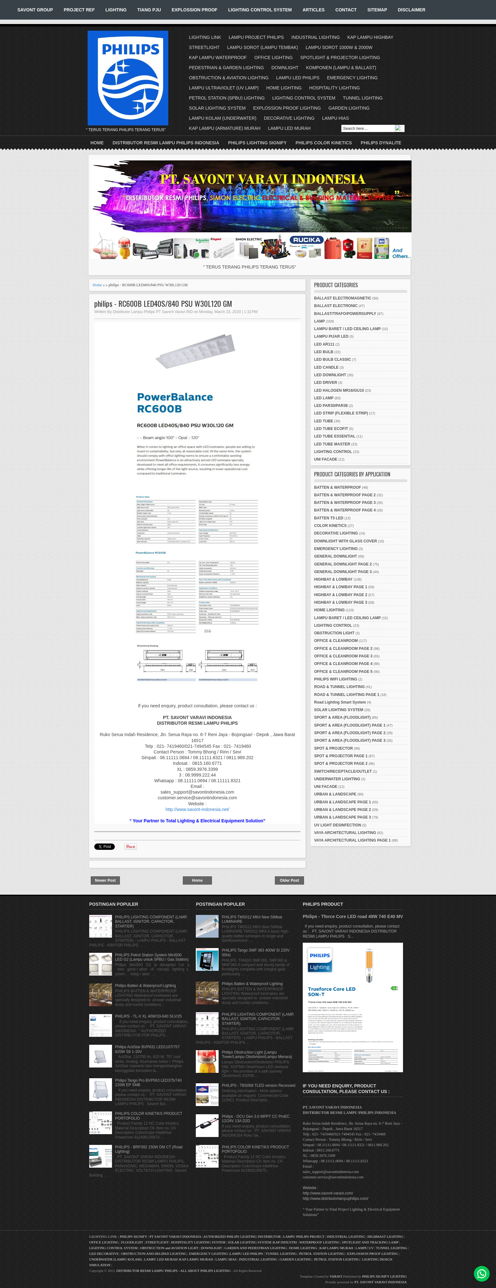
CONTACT (345, 9)
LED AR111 (324, 344)
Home (97, 142)
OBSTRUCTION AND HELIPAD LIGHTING (154, 1253)
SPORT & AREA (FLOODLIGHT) (342, 717)
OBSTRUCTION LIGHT (334, 633)
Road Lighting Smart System (340, 702)
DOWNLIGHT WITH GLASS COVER (345, 541)
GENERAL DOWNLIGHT (335, 556)
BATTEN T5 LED (328, 518)
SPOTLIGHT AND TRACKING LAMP (370, 1242)
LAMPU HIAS (335, 118)
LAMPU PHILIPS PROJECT (304, 1236)
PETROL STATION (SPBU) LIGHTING (227, 97)
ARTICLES (313, 9)
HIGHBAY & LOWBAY (333, 579)
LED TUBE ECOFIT (331, 428)
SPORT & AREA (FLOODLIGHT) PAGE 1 (350, 725)
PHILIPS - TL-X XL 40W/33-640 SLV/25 (148, 1016)
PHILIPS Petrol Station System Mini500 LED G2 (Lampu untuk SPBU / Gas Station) (152, 957)
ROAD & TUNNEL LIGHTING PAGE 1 (346, 694)
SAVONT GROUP (35, 9)
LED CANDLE (326, 367)
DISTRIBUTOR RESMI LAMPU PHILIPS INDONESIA (166, 142)
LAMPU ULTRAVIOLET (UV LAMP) (224, 87)
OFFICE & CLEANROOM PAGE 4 (343, 664)
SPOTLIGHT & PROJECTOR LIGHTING (340, 57)
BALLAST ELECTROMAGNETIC (342, 298)
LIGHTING (116, 9)
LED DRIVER (325, 382)
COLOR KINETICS (330, 525)
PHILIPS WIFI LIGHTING (335, 679)
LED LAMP (323, 398)
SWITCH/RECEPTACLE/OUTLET (343, 771)
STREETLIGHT (204, 47)
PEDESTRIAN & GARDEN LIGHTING (226, 67)
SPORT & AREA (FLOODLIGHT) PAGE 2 (350, 733)
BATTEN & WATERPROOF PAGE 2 (345, 495)
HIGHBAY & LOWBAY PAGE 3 (340, 602)
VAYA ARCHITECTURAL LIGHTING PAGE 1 (352, 840)
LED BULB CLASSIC (332, 359)
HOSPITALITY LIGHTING (334, 87)
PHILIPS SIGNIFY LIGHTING (384, 1276)
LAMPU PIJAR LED (331, 336)
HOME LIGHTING (284, 87)
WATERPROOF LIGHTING (319, 1242)
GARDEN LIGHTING (348, 108)
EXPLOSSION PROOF (195, 9)
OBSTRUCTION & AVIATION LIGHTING (229, 77)
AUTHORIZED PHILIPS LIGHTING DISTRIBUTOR (242, 1236)
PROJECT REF (79, 9)
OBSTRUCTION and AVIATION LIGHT (169, 1248)
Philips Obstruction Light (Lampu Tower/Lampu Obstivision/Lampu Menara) (257, 1054)
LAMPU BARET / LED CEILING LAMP (347, 329)
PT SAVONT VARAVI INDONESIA (176, 1236)
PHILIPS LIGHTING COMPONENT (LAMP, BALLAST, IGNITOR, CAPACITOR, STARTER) (151, 921)
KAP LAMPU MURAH (336, 1248)
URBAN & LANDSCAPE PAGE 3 (342, 817)
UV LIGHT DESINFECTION (337, 825)
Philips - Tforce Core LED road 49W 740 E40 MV (353, 916)
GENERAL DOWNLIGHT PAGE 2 (343, 564)
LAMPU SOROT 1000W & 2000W (339, 47)
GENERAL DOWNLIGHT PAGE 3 (343, 572)
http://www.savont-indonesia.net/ (197, 809)
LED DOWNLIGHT (330, 375)
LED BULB (323, 352)
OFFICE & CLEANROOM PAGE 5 (343, 671)
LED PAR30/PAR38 (331, 405)
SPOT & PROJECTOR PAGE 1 (341, 756)
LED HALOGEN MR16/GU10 (339, 390)
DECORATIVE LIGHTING (289, 118)
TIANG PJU (149, 9)
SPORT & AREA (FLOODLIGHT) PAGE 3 (350, 740)
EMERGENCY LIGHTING (352, 77)
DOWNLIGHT (285, 67)
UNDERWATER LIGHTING (337, 779)
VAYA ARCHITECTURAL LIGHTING (345, 833)
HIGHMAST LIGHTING (385, 1236)
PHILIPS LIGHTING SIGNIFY (257, 142)
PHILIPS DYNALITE (381, 142)
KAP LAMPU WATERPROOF (218, 57)
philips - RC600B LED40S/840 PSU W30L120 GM (163, 303)
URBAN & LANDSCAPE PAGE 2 (342, 809)
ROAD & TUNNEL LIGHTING (339, 687)
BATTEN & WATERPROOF (337, 487)
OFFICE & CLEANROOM (336, 640)
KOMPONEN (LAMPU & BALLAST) (341, 67)
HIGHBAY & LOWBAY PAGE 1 (340, 587)
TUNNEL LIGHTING (363, 97)
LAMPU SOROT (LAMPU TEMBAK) (262, 47)
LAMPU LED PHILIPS (297, 77)
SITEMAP (377, 9)
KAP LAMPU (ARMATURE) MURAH (225, 128)
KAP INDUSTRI (285, 1242)
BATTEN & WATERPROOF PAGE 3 (345, 502)
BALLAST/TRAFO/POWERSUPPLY (345, 313)
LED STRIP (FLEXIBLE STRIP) (341, 413)
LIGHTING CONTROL (333, 452)
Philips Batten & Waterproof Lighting (145, 985)
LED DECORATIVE (104, 1253)
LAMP (319, 321)
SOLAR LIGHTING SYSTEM (217, 108)
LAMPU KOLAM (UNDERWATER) (223, 118)
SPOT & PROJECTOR (333, 748)
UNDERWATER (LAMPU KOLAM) (115, 1259)
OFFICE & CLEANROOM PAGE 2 (343, 648)
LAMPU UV (365, 1248)
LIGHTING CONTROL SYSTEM (260, 9)
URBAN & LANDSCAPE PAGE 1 (342, 802)
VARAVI (336, 1276)
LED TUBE (323, 421)
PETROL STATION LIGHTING (322, 1253)
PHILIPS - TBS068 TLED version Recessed (258, 1085)
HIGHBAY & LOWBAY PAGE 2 (340, 595)
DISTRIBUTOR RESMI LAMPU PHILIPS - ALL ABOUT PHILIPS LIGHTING (173, 1271)
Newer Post (105, 880)
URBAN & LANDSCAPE (335, 794)
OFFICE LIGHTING (273, 57)
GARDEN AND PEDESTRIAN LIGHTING (256, 1248)
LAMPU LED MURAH (289, 128)
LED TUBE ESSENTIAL (335, 436)
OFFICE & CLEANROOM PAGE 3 (343, 656)
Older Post (289, 880)
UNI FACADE (325, 459)
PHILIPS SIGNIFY (134, 1236)
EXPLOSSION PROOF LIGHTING (287, 108)
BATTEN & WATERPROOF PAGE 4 (345, 510)
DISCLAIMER (411, 9)
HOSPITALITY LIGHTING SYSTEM (198, 1242)
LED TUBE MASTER (332, 444)
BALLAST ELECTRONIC (335, 306)
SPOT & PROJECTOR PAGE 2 (341, 763)
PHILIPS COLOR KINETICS (323, 142)
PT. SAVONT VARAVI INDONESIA (380, 1282)
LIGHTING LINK (205, 37)
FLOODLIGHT (132, 1242)
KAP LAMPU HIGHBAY (370, 37)
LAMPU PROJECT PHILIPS (256, 37)
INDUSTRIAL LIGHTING (315, 37)
